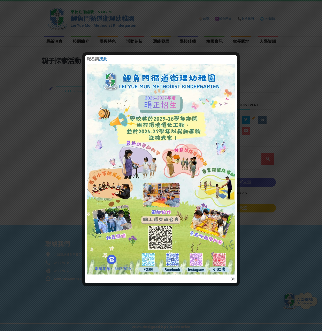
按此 (103, 59)
